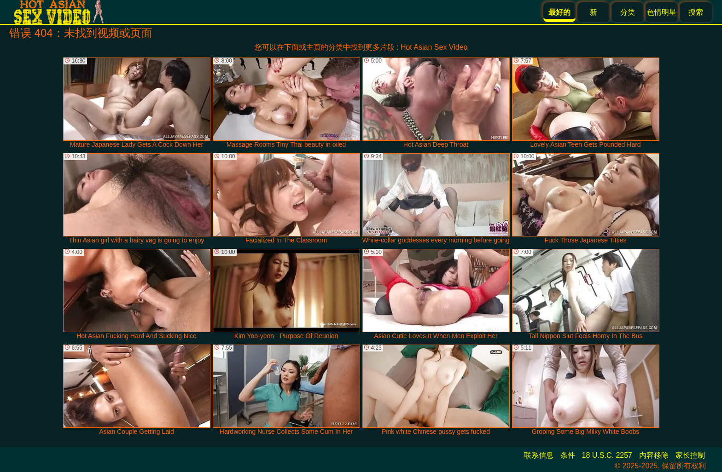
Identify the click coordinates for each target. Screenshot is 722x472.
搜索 (695, 12)
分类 (627, 12)
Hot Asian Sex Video (434, 47)
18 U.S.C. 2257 (607, 455)
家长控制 (690, 455)
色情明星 (661, 12)
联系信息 (538, 455)
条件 (567, 455)
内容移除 (654, 455)
